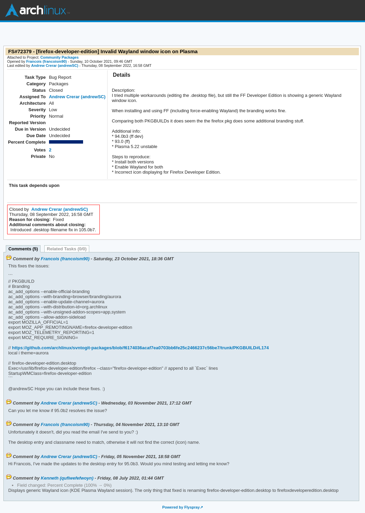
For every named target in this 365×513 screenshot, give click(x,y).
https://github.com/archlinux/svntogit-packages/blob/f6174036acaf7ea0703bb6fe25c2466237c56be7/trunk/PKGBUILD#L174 (140, 347)
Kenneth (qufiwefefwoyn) (67, 478)
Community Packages (60, 57)
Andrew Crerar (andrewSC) (54, 65)
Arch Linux (37, 10)
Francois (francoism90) (46, 61)
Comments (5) (23, 248)
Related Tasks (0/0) (67, 248)
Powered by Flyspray (181, 507)
